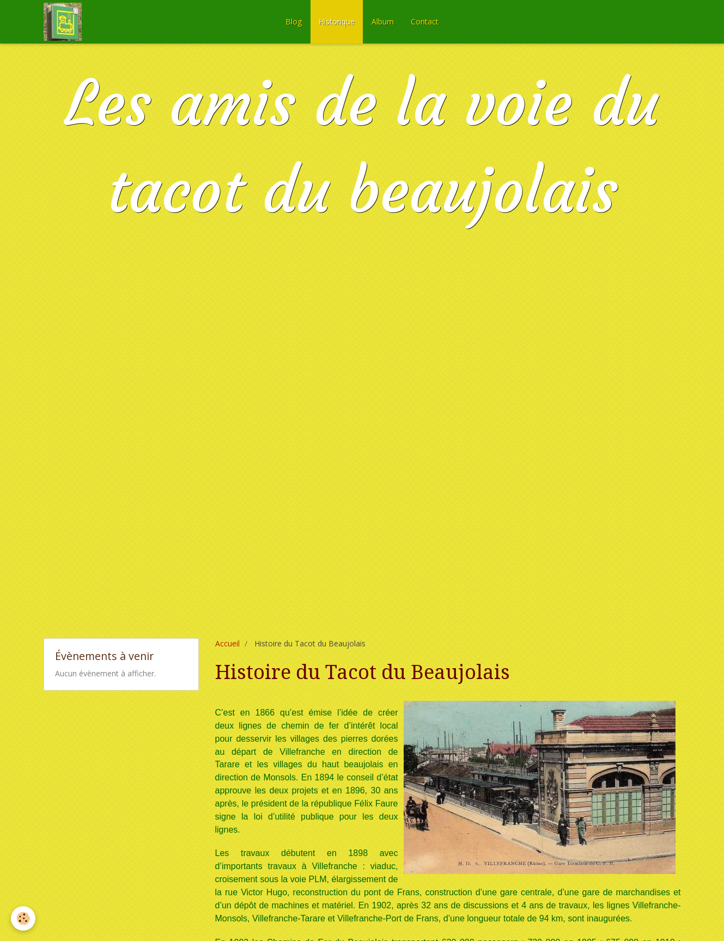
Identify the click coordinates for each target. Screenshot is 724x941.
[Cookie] (23, 918)
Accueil (227, 643)
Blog (293, 21)
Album (383, 21)
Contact (425, 21)
